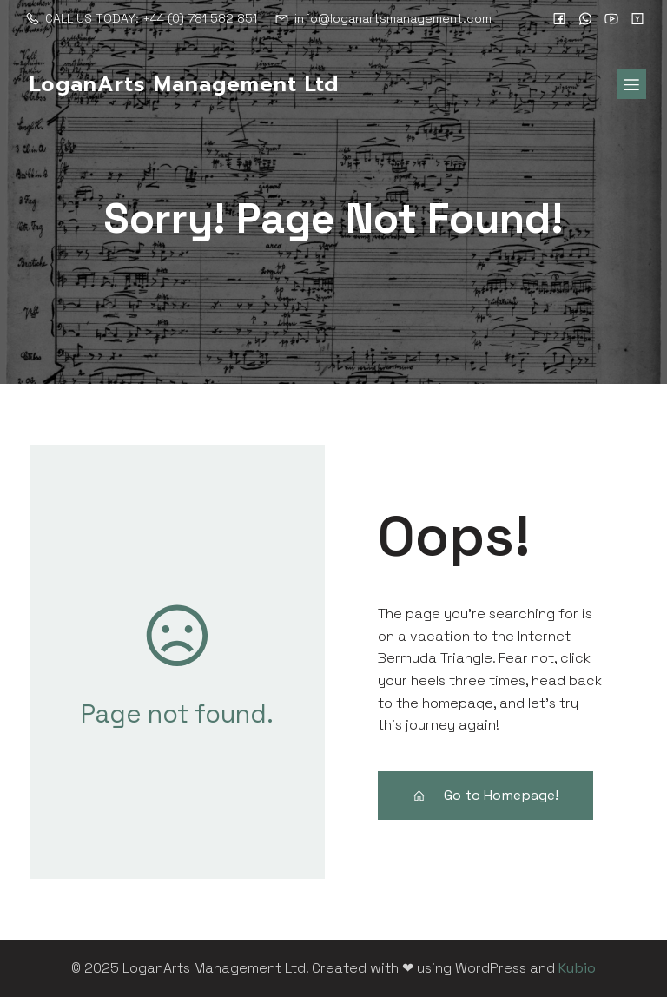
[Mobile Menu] (631, 84)
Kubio (577, 968)
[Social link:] (559, 18)
